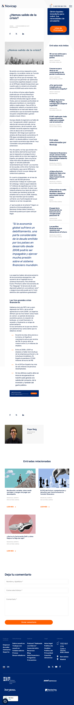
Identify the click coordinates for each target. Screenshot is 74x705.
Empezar (6, 644)
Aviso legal (46, 642)
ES (4, 666)
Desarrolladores (18, 654)
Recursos (33, 393)
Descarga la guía (58, 265)
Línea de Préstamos (58, 29)
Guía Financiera (31, 654)
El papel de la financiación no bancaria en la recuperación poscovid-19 (55, 211)
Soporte (6, 651)
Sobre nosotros (18, 642)
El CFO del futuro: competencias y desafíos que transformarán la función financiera (51, 492)
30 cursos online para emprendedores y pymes (57, 55)
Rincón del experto (55, 125)
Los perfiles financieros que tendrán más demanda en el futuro (58, 229)
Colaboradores (18, 649)
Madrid (61, 653)
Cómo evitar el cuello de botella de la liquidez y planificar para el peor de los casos (57, 193)
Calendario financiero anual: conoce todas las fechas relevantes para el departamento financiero (58, 156)
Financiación (53, 108)
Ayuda (11, 26)
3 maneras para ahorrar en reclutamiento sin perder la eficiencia (57, 71)
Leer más (10, 506)
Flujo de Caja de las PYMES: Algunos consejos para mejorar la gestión (58, 102)
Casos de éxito (31, 647)
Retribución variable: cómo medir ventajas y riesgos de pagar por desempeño (18, 492)
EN (8, 666)
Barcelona (62, 651)
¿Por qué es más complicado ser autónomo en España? (58, 87)
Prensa (15, 652)
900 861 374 (64, 642)
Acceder (6, 646)
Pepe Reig (32, 429)
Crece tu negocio (54, 60)
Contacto (6, 648)
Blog (27, 652)
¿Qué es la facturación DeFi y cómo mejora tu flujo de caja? (19, 536)
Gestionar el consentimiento (5, 701)
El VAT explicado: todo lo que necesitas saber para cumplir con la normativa (58, 119)
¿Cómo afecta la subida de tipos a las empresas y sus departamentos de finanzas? (57, 175)
